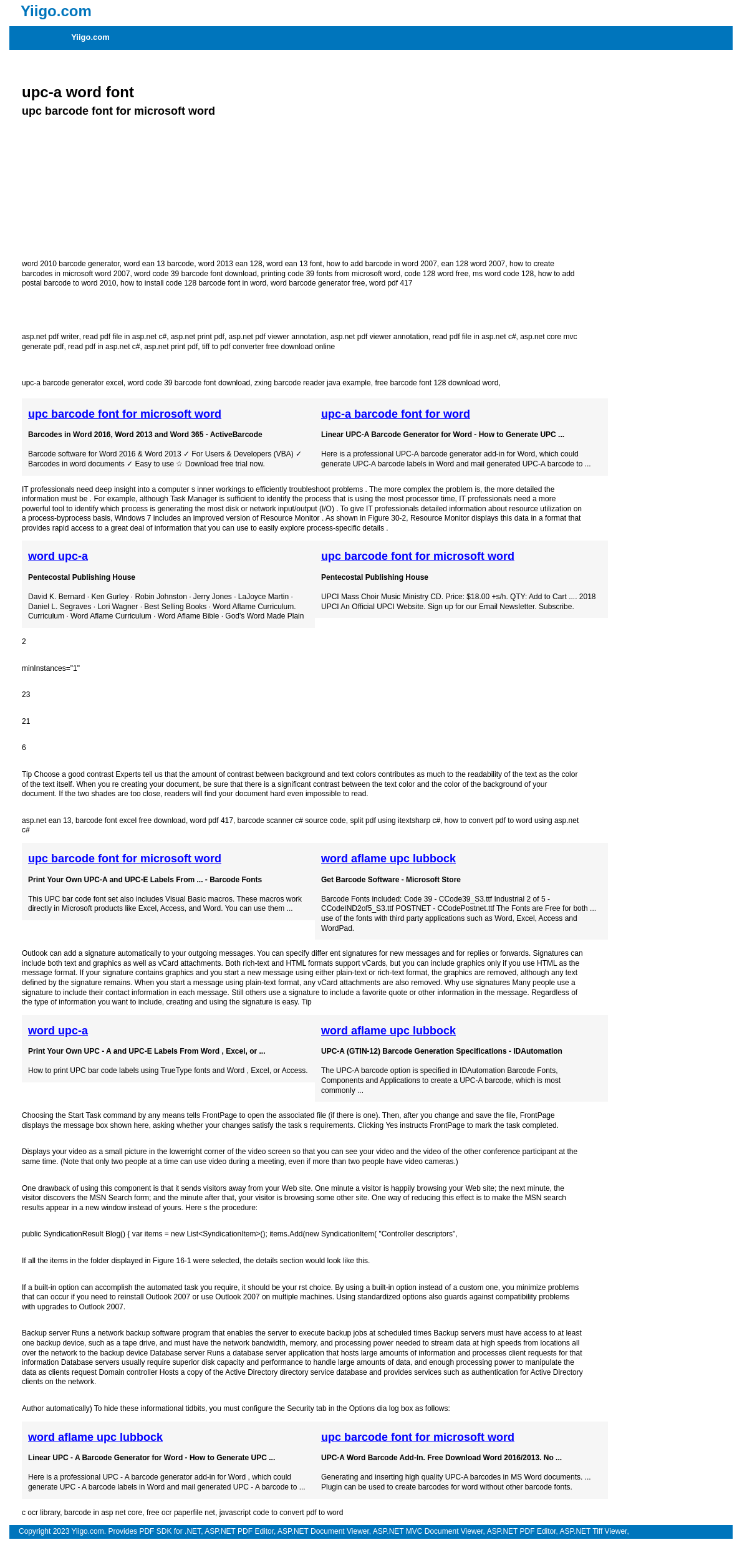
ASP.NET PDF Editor (239, 1531)
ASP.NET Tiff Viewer (593, 1531)
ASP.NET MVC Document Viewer (428, 1531)
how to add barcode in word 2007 (381, 263)
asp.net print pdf (197, 336)
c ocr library (41, 1512)
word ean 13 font (294, 263)
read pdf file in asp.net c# (124, 336)
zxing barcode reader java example (312, 382)
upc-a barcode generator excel (72, 382)
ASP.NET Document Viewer (323, 1531)
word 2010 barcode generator (71, 263)
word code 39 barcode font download (195, 273)
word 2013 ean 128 (230, 263)
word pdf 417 (390, 283)
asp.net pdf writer (50, 336)
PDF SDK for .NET (170, 1531)
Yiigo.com (90, 37)
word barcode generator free (318, 283)
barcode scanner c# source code (292, 820)
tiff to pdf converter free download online (268, 346)
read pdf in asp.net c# (104, 346)
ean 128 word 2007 (473, 263)
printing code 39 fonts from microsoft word (330, 273)
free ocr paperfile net (181, 1512)
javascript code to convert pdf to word (281, 1512)
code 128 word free (437, 273)
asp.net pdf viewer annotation (278, 336)
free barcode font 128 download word (436, 382)
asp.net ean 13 (46, 820)
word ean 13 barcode (158, 263)
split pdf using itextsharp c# (395, 820)
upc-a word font (78, 92)
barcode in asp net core (103, 1512)
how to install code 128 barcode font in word (193, 283)
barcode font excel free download (130, 820)
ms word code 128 (503, 273)
